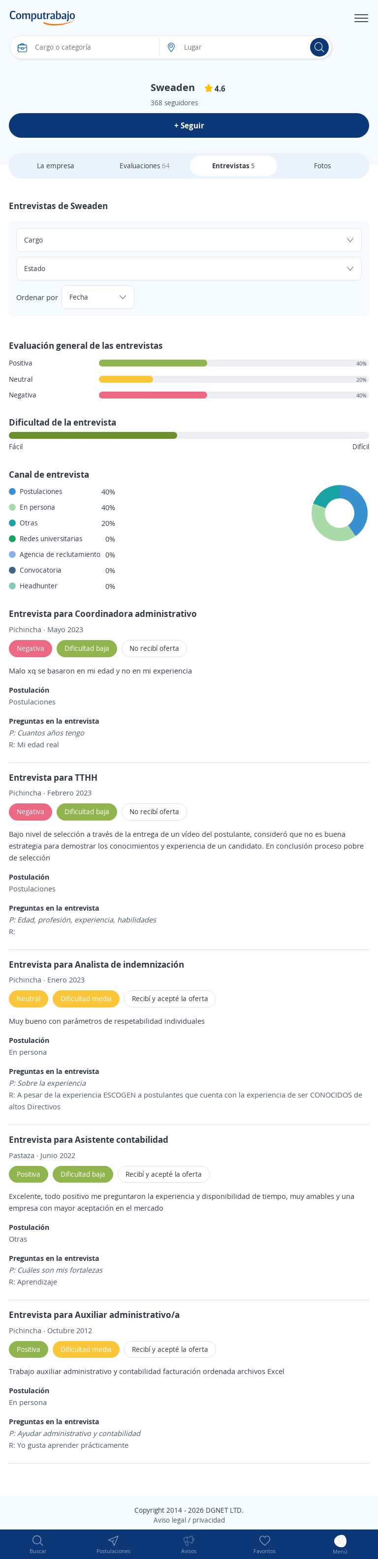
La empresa (55, 165)
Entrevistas (233, 165)
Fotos (322, 165)
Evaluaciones (145, 165)
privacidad (208, 1520)
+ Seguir (189, 125)
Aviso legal (170, 1520)
